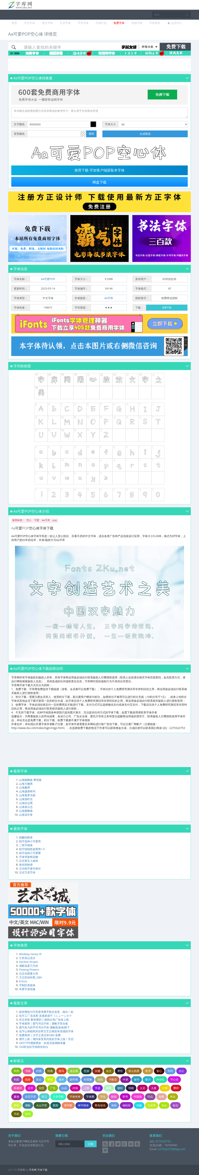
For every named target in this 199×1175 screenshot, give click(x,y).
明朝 (50, 1079)
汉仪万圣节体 (27, 872)
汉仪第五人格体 (28, 861)
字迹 (97, 1088)
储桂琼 (126, 1105)
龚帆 (28, 1105)
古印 (28, 1114)
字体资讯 (154, 23)
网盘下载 (99, 182)
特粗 (131, 1088)
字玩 (103, 1096)
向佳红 (160, 1079)
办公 (181, 1071)
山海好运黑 (26, 803)
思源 (86, 1071)
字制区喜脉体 (27, 985)
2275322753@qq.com (171, 1149)
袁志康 (74, 1071)
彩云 (39, 1079)
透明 (91, 134)
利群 (16, 1079)
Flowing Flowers (29, 969)
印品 (150, 1096)
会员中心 (174, 23)
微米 (61, 1079)
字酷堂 (113, 1079)
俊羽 (136, 1079)
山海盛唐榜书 (27, 791)
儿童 (153, 1088)
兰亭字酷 (58, 1096)
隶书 (148, 1071)
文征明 (152, 1105)
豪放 (16, 1096)
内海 (75, 1088)
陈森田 (18, 1088)
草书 (125, 1096)
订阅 (90, 1144)
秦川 (148, 1079)
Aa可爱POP (48, 279)
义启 (142, 1088)
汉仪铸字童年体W (30, 868)
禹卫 (44, 1096)
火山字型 (41, 1105)
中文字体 (29, 23)
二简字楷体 (26, 845)
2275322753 (162, 1141)
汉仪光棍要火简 (28, 973)
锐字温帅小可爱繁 (30, 853)
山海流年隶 (26, 814)
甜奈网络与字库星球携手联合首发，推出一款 (46, 1012)
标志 (175, 1105)
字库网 (33, 1170)
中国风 (138, 1096)
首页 (14, 23)
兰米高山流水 (27, 958)
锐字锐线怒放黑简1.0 (32, 849)
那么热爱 (133, 1071)
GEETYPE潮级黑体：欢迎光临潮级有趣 (42, 1043)
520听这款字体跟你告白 (33, 1047)
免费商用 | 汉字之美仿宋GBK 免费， (41, 1035)
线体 (28, 1079)
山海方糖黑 (26, 784)
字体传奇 (75, 1096)
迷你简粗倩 (26, 864)
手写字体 (83, 23)
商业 (172, 1096)
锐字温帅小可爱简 (30, 841)
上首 (86, 1088)
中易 (125, 1079)
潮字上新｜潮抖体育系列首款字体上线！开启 (46, 1039)
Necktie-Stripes (28, 962)
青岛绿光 (100, 1105)
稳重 (161, 1096)
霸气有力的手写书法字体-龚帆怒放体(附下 (44, 1027)
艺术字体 (65, 23)
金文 (109, 1071)
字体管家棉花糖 (28, 857)
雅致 (109, 1088)
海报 (114, 1105)
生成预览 (145, 134)
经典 (50, 1071)
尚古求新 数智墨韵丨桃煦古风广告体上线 (44, 1019)
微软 (120, 1088)
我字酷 (68, 1105)
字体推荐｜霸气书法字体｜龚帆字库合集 (43, 1023)
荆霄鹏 (88, 1079)
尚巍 (139, 1105)
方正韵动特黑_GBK (30, 977)
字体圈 (90, 1096)
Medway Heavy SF (30, 954)
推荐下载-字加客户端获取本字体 (99, 170)
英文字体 (47, 23)
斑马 (61, 1071)
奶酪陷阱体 (26, 837)
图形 (55, 1105)
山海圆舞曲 (26, 811)
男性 (120, 1071)
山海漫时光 (26, 799)
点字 (30, 1088)
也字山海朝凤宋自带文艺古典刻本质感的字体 (46, 1031)
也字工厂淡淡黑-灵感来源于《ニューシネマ (45, 1016)
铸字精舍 (83, 1105)
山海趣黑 (24, 787)
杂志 (164, 1105)
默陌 (114, 1096)
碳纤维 (74, 1079)
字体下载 (42, 1170)
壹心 (159, 1071)
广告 (53, 1088)
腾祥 (176, 1088)
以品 (64, 1088)
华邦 (170, 1071)
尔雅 (97, 1071)
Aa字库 (108, 298)
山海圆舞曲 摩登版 (30, 780)
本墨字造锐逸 (27, 989)
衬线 (39, 1071)
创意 (41, 1088)
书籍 (28, 1071)
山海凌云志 (26, 807)
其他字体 (136, 23)
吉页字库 (30, 1096)
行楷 (165, 1088)
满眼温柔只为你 (28, 966)
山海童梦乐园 (27, 795)
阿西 (16, 1071)
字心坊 (174, 1079)
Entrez (23, 981)
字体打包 (101, 23)
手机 (16, 1114)
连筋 (100, 1079)
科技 (16, 1105)
